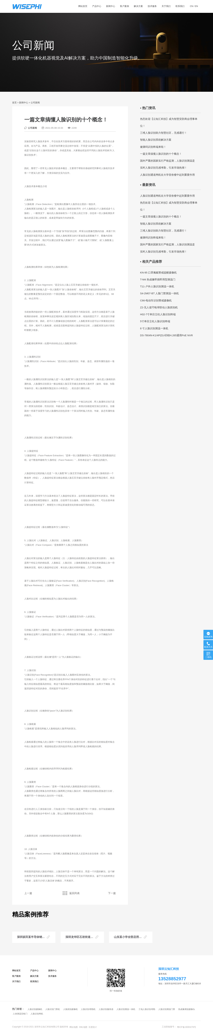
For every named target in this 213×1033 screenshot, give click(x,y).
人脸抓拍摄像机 (70, 1009)
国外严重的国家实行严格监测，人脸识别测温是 (167, 160)
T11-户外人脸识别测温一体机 (157, 286)
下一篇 (112, 893)
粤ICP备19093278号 (186, 1027)
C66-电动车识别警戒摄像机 (156, 300)
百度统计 (93, 1027)
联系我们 (34, 981)
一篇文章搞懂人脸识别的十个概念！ (161, 153)
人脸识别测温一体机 (125, 1009)
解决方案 (34, 976)
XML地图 (83, 1027)
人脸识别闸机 (37, 1014)
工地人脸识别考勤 (147, 1009)
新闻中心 (23, 102)
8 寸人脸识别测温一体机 (154, 328)
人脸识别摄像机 (35, 1009)
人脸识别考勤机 (88, 1009)
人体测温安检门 (20, 1014)
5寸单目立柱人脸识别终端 (155, 321)
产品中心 (34, 970)
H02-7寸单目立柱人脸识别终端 (158, 314)
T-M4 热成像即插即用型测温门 (157, 279)
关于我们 (16, 981)
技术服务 (52, 976)
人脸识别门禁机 (52, 1009)
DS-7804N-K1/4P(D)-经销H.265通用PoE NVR (166, 335)
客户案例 (16, 976)
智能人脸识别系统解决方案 (155, 139)
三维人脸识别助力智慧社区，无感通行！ (163, 132)
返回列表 (70, 893)
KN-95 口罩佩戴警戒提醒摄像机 (158, 272)
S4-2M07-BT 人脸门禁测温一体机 (159, 293)
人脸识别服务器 (106, 1009)
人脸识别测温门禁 (166, 1009)
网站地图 (73, 1027)
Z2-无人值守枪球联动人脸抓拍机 (159, 307)
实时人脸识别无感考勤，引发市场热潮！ (163, 167)
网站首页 (16, 970)
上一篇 (28, 893)
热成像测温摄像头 (186, 1009)
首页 (14, 102)
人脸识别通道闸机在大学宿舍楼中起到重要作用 (167, 174)
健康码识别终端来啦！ (153, 146)
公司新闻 (35, 102)
